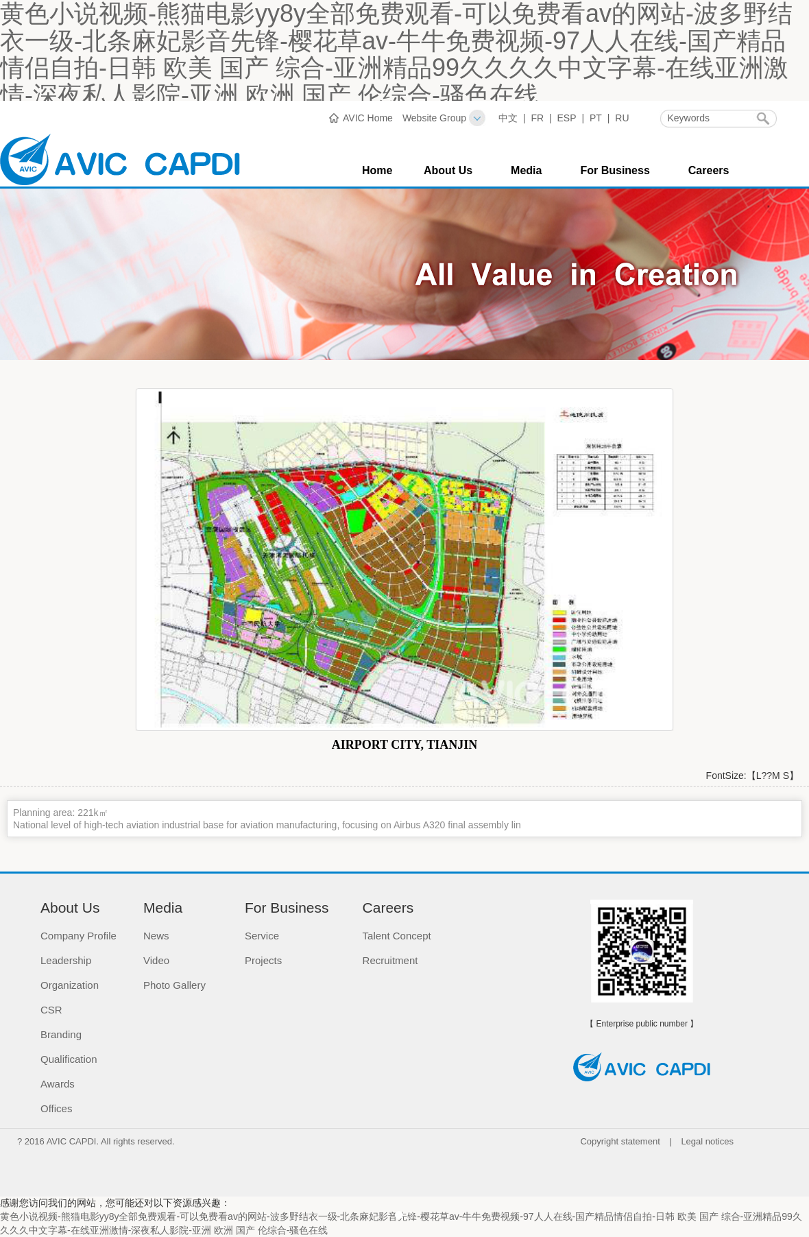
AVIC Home (368, 117)
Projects (263, 960)
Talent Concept (397, 935)
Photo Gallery (174, 985)
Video (156, 960)
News (156, 935)
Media (526, 170)
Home (377, 170)
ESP (567, 117)
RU (622, 117)
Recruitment (390, 960)
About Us (448, 170)
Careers (708, 170)
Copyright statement (620, 1141)
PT (596, 117)
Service (262, 935)
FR (537, 117)
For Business (614, 170)
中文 (508, 117)
